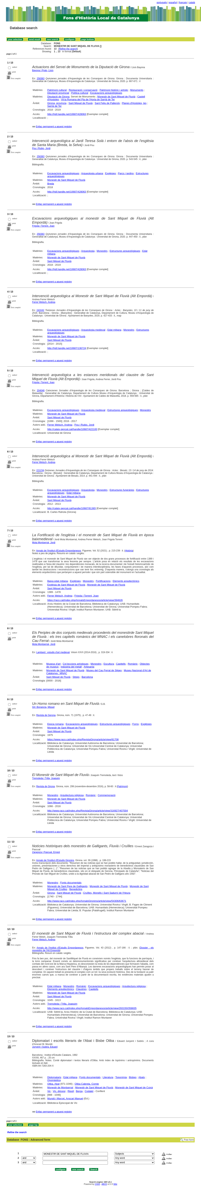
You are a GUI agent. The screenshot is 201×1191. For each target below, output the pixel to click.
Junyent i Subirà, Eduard (44, 1047)
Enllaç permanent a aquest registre (54, 126)
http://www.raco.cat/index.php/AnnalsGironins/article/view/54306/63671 (86, 900)
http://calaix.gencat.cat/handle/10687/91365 (71, 508)
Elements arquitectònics (126, 581)
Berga (79, 1091)
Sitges (76, 676)
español (173, 2)
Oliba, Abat (53, 1083)
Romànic (133, 663)
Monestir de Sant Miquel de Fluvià (116, 96)
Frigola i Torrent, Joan (43, 226)
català (192, 2)
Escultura (109, 663)
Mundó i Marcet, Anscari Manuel (65, 1098)
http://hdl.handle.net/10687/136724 (66, 348)
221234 (40, 470)
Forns (135, 724)
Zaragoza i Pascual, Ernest (46, 852)
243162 (40, 310)
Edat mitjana (114, 329)
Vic (49, 1091)
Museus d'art (53, 663)
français (183, 2)
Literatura (108, 1077)
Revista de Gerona (46, 715)
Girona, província (56, 103)
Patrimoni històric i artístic (114, 90)
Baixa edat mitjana (57, 581)
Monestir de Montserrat (60, 1087)
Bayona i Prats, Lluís (42, 70)
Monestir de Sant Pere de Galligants (67, 886)
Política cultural (79, 92)
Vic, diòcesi (59, 1091)
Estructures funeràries (122, 490)
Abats (142, 1077)
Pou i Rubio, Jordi (41, 148)
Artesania (89, 666)
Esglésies (110, 173)
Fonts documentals (70, 882)
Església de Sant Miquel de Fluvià (66, 584)
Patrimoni (122, 786)
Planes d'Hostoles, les (134, 103)
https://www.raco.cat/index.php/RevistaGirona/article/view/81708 (83, 739)
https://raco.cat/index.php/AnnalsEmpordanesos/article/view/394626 (85, 600)
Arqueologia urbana (92, 173)
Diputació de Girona (58, 96)
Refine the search (68, 48)
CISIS (97, 1184)
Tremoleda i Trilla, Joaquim (46, 778)
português (162, 2)
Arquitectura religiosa (72, 795)
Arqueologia (88, 250)
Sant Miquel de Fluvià (80, 103)
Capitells (121, 663)
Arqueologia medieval (93, 329)
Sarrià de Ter (54, 106)
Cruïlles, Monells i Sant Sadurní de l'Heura (106, 892)
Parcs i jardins (126, 173)
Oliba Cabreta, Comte (87, 1083)
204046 (41, 390)
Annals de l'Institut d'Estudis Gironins (55, 860)
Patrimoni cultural (57, 90)
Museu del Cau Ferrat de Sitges (104, 670)
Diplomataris (54, 1077)
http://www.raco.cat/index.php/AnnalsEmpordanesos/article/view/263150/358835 (92, 1008)
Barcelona (87, 676)
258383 (40, 78)
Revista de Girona (45, 786)
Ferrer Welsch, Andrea (43, 302)
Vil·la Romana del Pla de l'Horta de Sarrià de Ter (88, 99)
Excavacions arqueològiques (106, 92)
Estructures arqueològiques (125, 250)
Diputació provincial (58, 92)
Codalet (89, 1091)
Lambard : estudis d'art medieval (53, 652)
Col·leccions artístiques (76, 663)
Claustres (81, 989)
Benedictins (75, 889)
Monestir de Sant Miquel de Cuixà (134, 1087)
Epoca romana (55, 724)
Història (129, 550)
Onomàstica (54, 1080)
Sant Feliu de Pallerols (107, 103)
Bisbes (132, 1077)
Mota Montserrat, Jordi (43, 542)
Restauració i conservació (83, 90)
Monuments (136, 90)
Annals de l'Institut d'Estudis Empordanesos (58, 550)
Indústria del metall (71, 666)
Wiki (115, 1184)
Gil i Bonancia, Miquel (43, 707)
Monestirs (102, 250)
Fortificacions (103, 581)
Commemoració (107, 795)
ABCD (104, 1184)
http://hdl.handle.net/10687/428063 (66, 114)
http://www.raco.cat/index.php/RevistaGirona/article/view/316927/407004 (87, 810)
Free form (189, 1140)
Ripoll (71, 1091)
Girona (51, 892)
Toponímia (121, 1077)
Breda (50, 183)
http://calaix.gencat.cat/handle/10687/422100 (72, 429)
